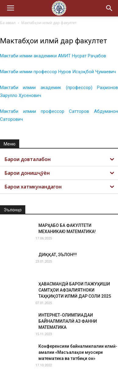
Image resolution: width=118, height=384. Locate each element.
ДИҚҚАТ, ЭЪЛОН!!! (57, 254)
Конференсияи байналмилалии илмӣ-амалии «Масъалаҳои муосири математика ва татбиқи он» (77, 352)
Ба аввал (8, 22)
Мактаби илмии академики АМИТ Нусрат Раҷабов (53, 56)
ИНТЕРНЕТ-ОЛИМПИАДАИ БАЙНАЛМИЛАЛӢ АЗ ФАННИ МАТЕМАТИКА (67, 321)
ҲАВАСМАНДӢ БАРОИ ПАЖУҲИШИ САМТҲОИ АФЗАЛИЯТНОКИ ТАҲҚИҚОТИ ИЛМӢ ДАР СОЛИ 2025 (74, 290)
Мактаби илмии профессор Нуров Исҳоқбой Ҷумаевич (58, 71)
